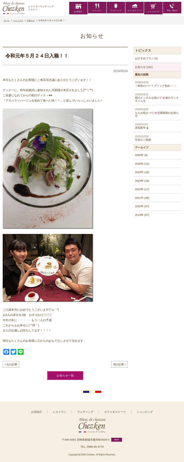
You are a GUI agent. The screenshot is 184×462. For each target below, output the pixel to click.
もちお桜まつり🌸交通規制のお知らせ (157, 112)
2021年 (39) (142, 197)
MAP (116, 438)
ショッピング (153, 8)
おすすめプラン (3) (146, 58)
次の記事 (11, 364)
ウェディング (116, 8)
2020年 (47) (142, 206)
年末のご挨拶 (157, 138)
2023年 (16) (142, 180)
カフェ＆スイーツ (134, 8)
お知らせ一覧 (65, 375)
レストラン (97, 8)
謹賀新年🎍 (157, 126)
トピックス (20, 20)
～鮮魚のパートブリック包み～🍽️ (157, 84)
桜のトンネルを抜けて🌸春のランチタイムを (157, 97)
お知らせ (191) (144, 66)
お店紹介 (78, 8)
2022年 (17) (142, 189)
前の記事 (119, 364)
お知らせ (34, 20)
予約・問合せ (172, 8)
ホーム (8, 20)
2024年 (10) (142, 172)
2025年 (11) (142, 163)
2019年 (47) (142, 214)
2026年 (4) (141, 155)
